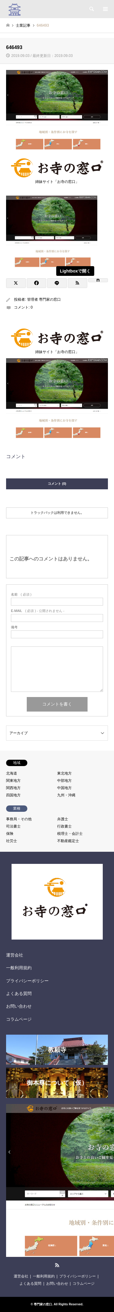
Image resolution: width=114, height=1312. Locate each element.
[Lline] (57, 283)
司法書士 (13, 826)
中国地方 (64, 788)
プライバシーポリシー (27, 980)
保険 (9, 833)
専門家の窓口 (43, 1304)
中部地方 (64, 780)
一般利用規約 (19, 967)
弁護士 (62, 819)
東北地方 (64, 773)
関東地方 (13, 780)
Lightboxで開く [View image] (75, 271)
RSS (57, 1265)
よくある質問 (19, 993)
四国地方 (13, 795)
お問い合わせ (19, 1006)
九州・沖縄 (66, 795)
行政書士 (64, 826)
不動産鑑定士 (68, 841)
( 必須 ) (21, 594)
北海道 (11, 773)
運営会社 (14, 955)
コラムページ (19, 1019)
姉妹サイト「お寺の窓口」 (57, 180)
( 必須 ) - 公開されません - (37, 611)
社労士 (11, 841)
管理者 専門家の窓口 (44, 299)
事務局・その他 (19, 819)
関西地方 (13, 788)
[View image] (51, 265)
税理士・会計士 (70, 833)
